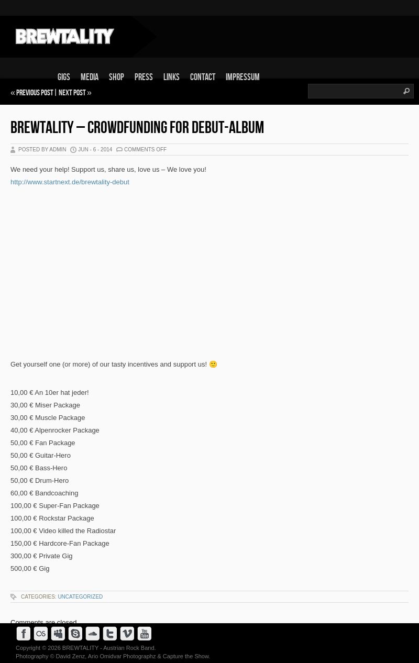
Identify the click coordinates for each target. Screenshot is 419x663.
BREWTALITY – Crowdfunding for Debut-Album (137, 128)
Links (171, 77)
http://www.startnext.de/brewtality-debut (69, 182)
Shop (116, 77)
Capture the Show (185, 656)
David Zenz (70, 656)
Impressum (243, 77)
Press (144, 77)
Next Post (72, 93)
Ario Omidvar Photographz (122, 656)
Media (89, 77)
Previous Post (34, 93)
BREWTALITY (80, 648)
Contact (202, 77)
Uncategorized (80, 597)
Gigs (64, 77)
